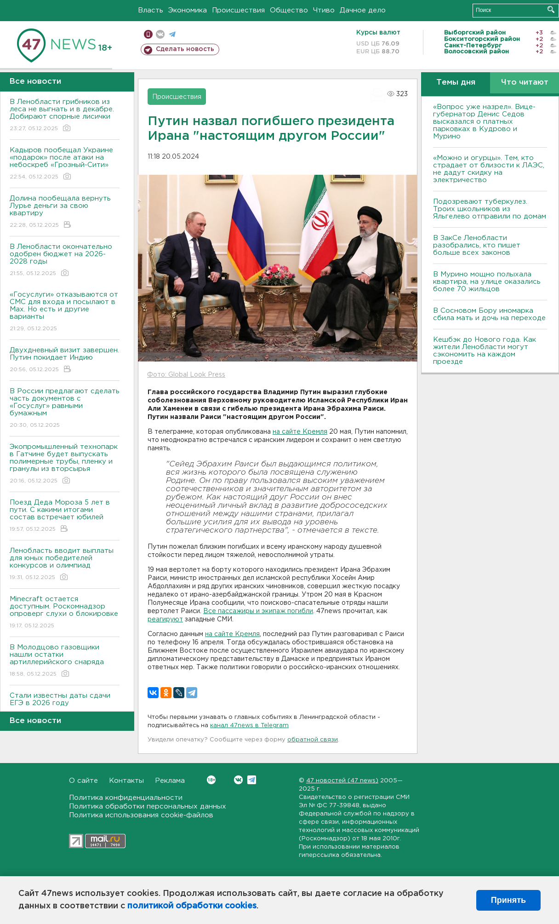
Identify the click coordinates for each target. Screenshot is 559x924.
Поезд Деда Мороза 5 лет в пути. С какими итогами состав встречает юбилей (65, 516)
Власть (150, 10)
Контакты (126, 781)
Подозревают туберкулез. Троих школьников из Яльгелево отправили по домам (489, 209)
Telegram (251, 779)
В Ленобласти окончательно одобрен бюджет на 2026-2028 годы (65, 260)
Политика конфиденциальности (126, 798)
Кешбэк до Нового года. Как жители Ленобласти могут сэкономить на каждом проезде (484, 351)
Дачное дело (363, 10)
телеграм (172, 34)
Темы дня (455, 82)
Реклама (170, 781)
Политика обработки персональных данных (147, 806)
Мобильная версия (148, 34)
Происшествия (238, 10)
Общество (289, 10)
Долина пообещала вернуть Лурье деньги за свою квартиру (65, 212)
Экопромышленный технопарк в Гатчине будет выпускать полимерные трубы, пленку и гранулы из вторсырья (65, 464)
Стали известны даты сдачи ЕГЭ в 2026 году (65, 706)
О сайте (83, 781)
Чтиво (324, 10)
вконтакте (160, 34)
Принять (508, 900)
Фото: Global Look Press (186, 375)
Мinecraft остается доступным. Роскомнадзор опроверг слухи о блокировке (65, 613)
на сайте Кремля (300, 432)
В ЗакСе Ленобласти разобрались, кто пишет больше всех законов (476, 245)
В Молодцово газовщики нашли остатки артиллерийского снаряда (65, 661)
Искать (551, 9)
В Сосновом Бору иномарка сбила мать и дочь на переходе (489, 314)
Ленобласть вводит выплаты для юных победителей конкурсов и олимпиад (65, 564)
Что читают (524, 82)
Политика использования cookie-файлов (141, 815)
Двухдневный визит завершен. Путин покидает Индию (65, 360)
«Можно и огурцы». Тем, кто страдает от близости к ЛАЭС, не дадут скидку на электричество (488, 169)
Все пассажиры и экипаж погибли (258, 611)
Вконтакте (211, 779)
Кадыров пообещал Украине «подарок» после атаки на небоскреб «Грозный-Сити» (65, 164)
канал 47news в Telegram (249, 725)
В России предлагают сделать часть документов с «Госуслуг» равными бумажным (65, 408)
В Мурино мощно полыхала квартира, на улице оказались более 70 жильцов (487, 281)
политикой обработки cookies (192, 906)
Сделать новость (185, 49)
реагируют (165, 619)
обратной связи (312, 739)
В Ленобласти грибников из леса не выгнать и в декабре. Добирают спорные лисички (65, 115)
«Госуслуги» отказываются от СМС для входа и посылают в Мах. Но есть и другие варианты (65, 312)
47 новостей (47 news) (342, 780)
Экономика (187, 10)
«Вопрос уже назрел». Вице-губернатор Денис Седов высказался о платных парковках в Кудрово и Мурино (484, 121)
